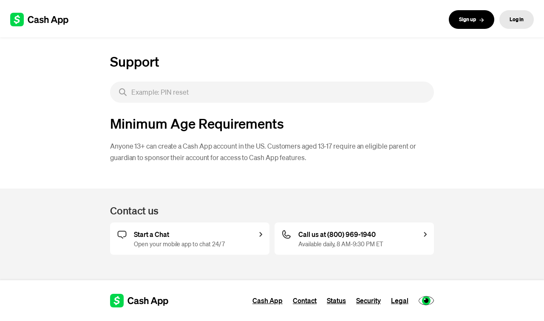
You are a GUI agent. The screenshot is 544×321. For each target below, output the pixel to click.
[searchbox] (272, 92)
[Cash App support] (44, 19)
